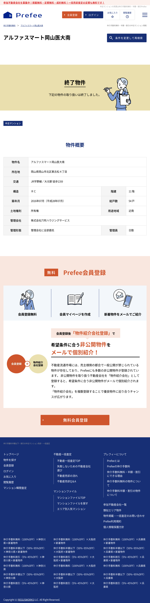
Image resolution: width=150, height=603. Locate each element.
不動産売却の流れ (67, 476)
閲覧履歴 (8, 482)
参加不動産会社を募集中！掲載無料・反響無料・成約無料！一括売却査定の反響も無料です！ (54, 2)
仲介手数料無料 (9, 25)
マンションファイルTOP (71, 498)
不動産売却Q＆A (66, 481)
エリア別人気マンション (71, 509)
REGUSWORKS (26, 599)
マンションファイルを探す (72, 503)
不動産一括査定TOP (68, 461)
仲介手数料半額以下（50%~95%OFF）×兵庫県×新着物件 (124, 549)
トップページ (11, 454)
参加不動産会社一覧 (115, 504)
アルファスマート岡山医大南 (32, 25)
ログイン (8, 471)
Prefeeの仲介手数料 (118, 466)
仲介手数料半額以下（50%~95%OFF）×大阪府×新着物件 (74, 549)
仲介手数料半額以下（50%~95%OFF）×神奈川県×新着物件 (24, 549)
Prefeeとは (113, 461)
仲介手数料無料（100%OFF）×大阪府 (74, 565)
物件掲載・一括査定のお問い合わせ (124, 516)
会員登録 (8, 465)
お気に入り (9, 477)
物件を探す (9, 460)
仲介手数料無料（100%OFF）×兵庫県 (124, 565)
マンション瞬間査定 (15, 488)
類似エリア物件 (112, 510)
